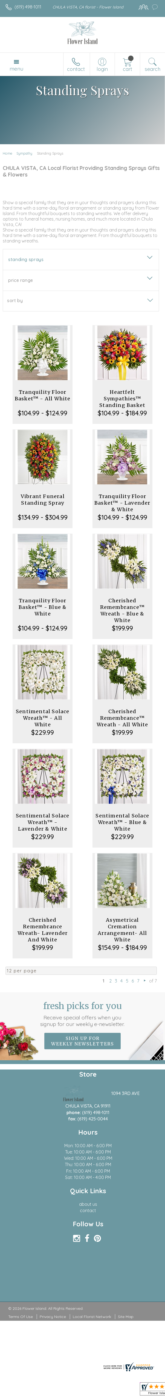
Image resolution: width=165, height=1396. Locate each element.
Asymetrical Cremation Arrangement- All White (122, 930)
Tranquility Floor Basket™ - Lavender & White (122, 503)
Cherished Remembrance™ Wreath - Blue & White (122, 610)
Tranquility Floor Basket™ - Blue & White (42, 607)
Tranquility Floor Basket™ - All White (43, 395)
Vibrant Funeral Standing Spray (43, 499)
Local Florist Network (92, 1316)
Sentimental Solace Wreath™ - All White (43, 718)
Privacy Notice (53, 1316)
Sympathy (24, 153)
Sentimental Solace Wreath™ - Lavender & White (43, 822)
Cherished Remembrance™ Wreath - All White (122, 718)
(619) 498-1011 (28, 7)
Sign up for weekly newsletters (82, 1041)
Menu (16, 68)
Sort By (15, 300)
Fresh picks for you (82, 1014)
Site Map (126, 1316)
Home (7, 153)
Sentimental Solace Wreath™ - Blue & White (122, 822)
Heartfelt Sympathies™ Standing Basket (122, 398)
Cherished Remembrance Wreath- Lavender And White (43, 930)
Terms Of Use (20, 1316)
